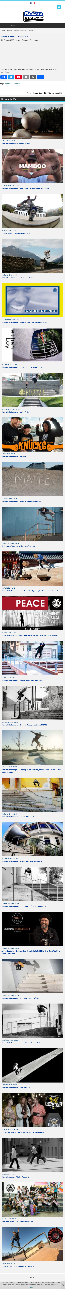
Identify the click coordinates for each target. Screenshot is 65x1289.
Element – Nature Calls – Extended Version (18, 278)
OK (31, 1287)
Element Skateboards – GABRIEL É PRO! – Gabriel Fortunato (24, 322)
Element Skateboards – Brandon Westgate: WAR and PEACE (24, 725)
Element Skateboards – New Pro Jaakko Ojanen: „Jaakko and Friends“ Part (30, 591)
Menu (32, 25)
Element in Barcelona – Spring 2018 (14, 36)
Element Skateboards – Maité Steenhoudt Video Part (22, 501)
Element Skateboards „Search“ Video (16, 144)
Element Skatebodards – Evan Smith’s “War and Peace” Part (24, 906)
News (9, 30)
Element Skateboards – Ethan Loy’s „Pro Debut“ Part (22, 367)
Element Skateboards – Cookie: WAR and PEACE (20, 817)
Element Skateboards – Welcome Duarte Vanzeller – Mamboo (25, 188)
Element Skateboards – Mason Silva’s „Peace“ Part (21, 1043)
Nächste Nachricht (55, 93)
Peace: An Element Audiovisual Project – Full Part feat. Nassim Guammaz (30, 635)
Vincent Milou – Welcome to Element (16, 233)
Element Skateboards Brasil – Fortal (15, 412)
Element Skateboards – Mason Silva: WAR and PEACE (22, 861)
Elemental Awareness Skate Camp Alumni (17, 1222)
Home (3, 30)
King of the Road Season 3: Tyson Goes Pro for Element (23, 1132)
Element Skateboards (13, 84)
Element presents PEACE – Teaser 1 (15, 1177)
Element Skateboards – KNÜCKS (14, 457)
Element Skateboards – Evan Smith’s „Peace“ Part (21, 998)
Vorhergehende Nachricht (36, 93)
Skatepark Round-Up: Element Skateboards (18, 1266)
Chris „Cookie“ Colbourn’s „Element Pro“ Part (18, 546)
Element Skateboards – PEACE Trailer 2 (16, 1087)
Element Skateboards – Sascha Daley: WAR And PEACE (22, 680)
